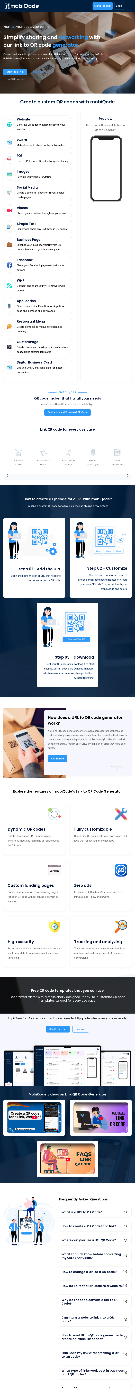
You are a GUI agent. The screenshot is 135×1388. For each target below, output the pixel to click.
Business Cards (18, 462)
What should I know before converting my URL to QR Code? (91, 1256)
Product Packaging (93, 462)
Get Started (57, 758)
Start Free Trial (102, 5)
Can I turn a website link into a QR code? (87, 1319)
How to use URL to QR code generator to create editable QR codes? (92, 1337)
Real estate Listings (68, 462)
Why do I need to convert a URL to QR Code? (90, 1302)
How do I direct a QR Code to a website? (92, 1286)
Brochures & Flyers (43, 462)
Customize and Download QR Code (67, 412)
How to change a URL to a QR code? (88, 1272)
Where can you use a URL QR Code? (88, 1240)
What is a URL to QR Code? (81, 1212)
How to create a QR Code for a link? (88, 1226)
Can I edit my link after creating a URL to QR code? (90, 1355)
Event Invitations (117, 462)
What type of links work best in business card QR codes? (92, 1372)
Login (119, 5)
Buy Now (38, 71)
